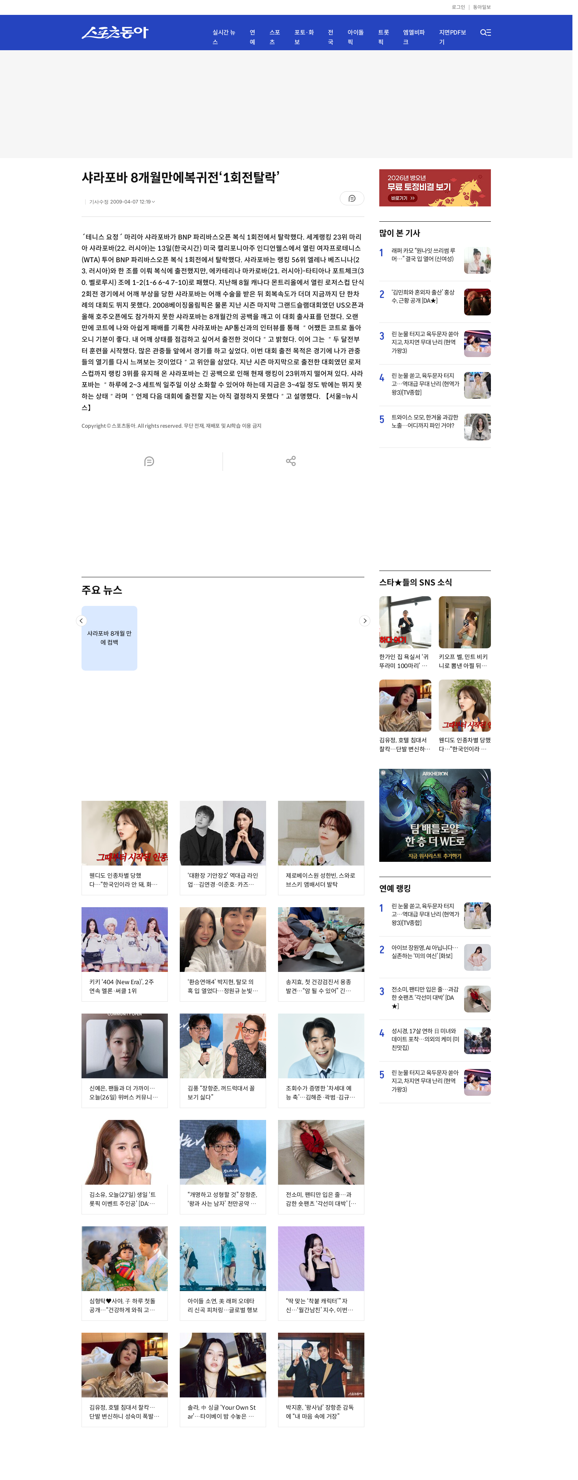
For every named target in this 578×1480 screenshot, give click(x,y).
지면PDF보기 (452, 37)
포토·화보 (304, 37)
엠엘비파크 (414, 37)
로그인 (458, 7)
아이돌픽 (356, 37)
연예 (252, 37)
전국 (330, 37)
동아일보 (482, 7)
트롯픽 (383, 37)
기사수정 (124, 203)
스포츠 (274, 37)
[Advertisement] (286, 104)
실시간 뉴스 (224, 37)
